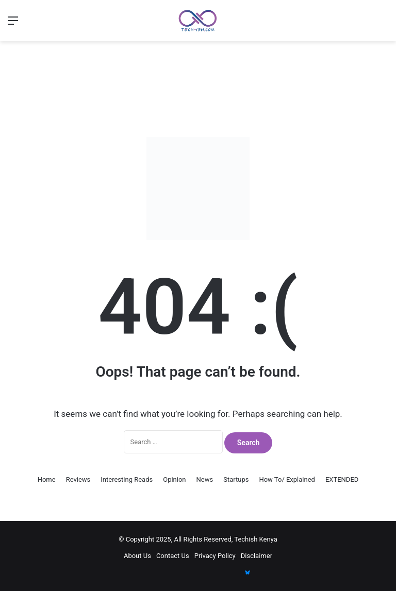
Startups (236, 479)
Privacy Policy (215, 556)
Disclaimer (256, 556)
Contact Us (172, 556)
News (204, 479)
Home (47, 479)
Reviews (78, 479)
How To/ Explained (287, 479)
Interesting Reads (127, 479)
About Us (137, 556)
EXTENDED (341, 479)
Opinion (174, 479)
